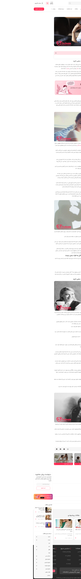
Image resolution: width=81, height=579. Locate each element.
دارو (16, 543)
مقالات (43, 9)
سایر (16, 546)
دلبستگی (46, 145)
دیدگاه (78, 481)
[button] (22, 53)
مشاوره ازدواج (14, 559)
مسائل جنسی (14, 556)
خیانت (16, 540)
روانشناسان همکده (62, 9)
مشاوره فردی (14, 569)
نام (79, 498)
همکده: (18, 2)
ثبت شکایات (36, 9)
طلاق (16, 549)
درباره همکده (28, 9)
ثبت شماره (10, 488)
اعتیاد (16, 536)
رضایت (34, 68)
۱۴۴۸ (18, 4)
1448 (42, 572)
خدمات (71, 9)
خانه (79, 14)
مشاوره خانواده (14, 565)
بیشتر (20, 9)
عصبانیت (54, 75)
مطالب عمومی (14, 572)
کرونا (16, 553)
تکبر (44, 68)
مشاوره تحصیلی (14, 562)
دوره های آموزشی (51, 9)
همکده (77, 9)
